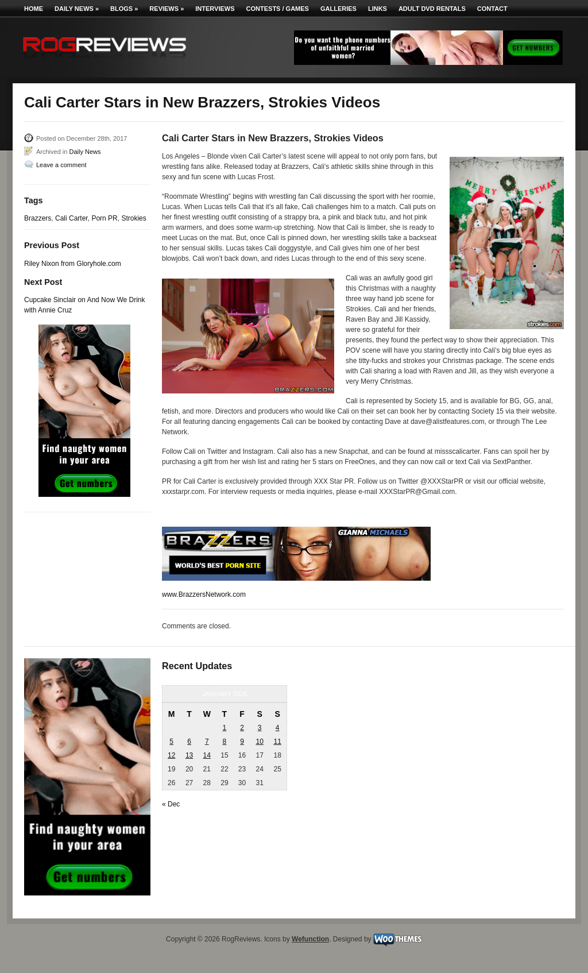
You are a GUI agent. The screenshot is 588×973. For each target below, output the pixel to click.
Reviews (166, 8)
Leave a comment (61, 164)
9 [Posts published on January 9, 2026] (242, 742)
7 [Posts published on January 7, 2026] (207, 742)
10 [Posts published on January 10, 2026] (259, 742)
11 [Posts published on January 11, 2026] (277, 742)
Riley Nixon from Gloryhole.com (72, 264)
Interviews (214, 8)
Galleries (338, 8)
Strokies (133, 218)
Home (33, 8)
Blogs (124, 8)
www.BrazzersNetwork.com (204, 594)
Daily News (77, 8)
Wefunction (310, 939)
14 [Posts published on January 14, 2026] (207, 755)
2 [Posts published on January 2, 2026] (242, 728)
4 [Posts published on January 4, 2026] (278, 728)
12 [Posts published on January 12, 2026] (171, 755)
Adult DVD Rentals (432, 8)
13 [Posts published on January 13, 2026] (189, 755)
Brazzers (37, 218)
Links (377, 8)
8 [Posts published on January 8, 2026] (225, 742)
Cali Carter (71, 218)
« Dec (171, 804)
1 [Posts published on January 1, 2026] (225, 728)
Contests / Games (277, 8)
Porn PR (104, 218)
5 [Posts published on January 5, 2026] (171, 742)
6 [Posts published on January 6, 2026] (189, 742)
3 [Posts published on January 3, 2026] (260, 728)
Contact (492, 8)
